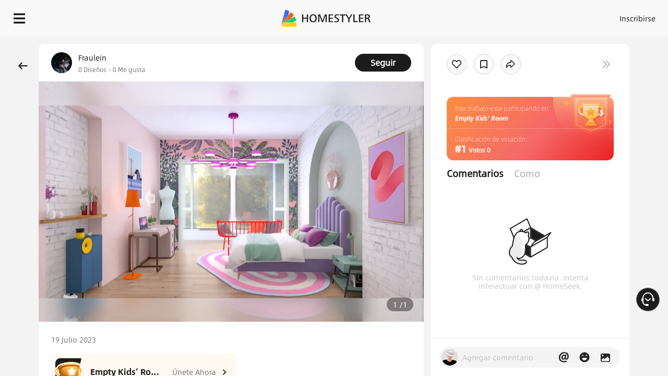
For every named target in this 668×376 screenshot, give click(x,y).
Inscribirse (505, 15)
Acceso (464, 15)
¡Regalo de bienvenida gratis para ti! (424, 44)
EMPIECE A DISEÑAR (612, 15)
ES (543, 15)
